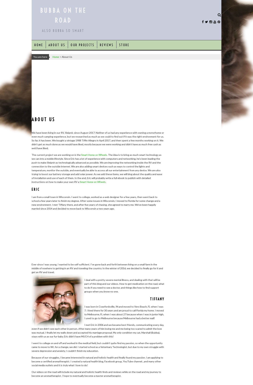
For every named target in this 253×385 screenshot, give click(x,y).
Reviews (106, 45)
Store (124, 45)
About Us (56, 45)
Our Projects (82, 45)
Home (38, 45)
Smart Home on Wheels (94, 154)
